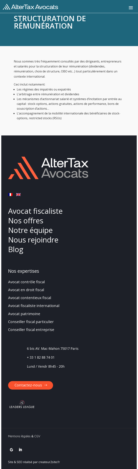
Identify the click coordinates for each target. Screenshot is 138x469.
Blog (15, 249)
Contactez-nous (28, 385)
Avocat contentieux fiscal (29, 297)
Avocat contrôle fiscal (26, 281)
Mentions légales (19, 436)
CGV (37, 436)
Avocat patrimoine (24, 313)
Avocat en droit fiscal (26, 289)
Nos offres (25, 220)
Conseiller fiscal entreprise (31, 329)
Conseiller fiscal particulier (31, 321)
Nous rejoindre (33, 240)
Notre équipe (30, 230)
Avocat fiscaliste (35, 211)
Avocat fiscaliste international (33, 305)
